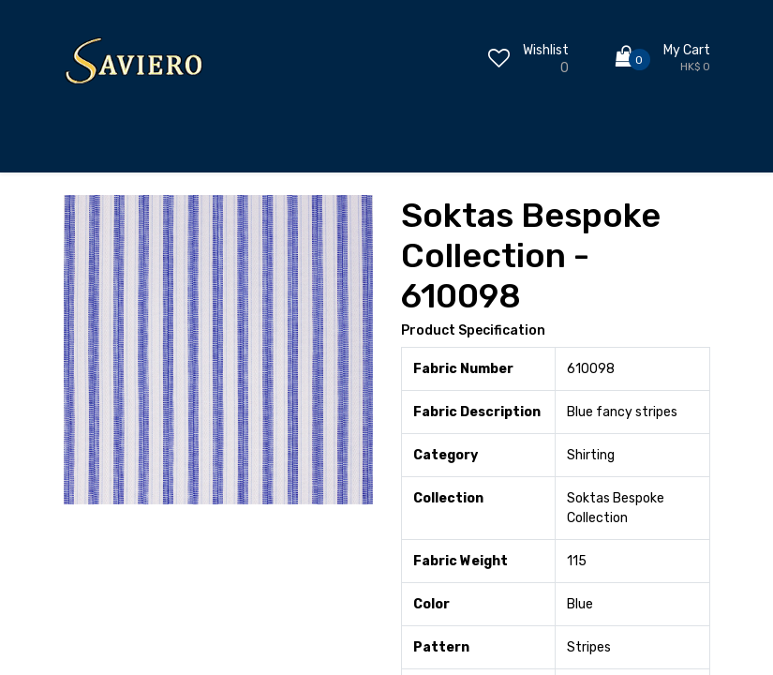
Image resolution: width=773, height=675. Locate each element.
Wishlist (546, 50)
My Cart (686, 50)
